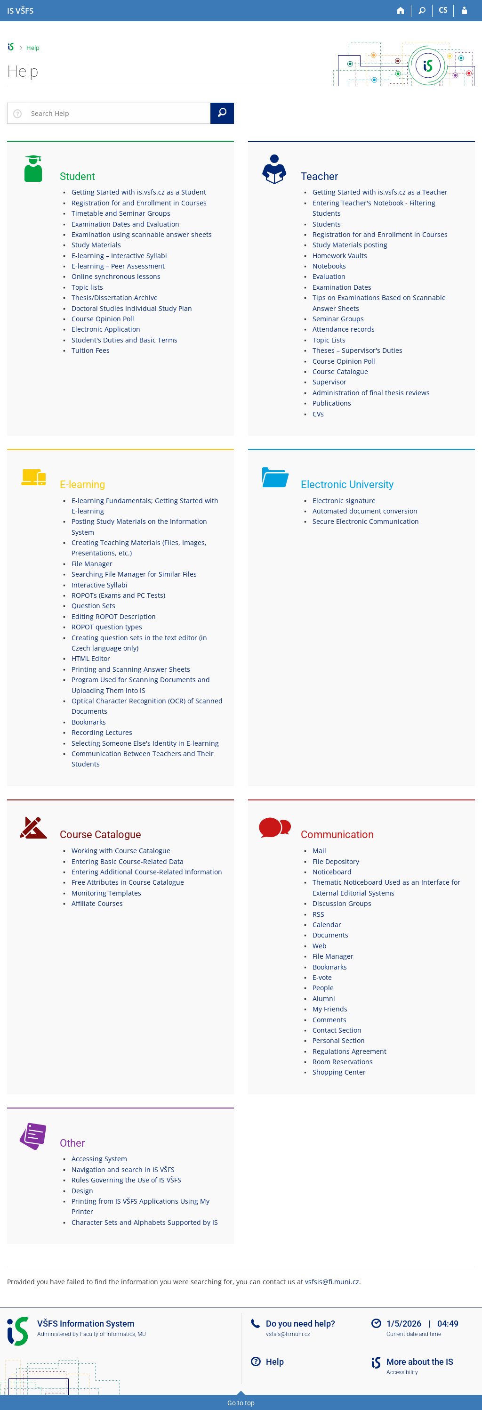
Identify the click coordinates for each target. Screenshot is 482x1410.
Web (320, 945)
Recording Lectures (102, 732)
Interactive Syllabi (100, 584)
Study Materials (96, 244)
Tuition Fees (91, 350)
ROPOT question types (107, 626)
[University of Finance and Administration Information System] (20, 11)
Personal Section (339, 1040)
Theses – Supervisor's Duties (357, 350)
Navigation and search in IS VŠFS (123, 1169)
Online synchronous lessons (116, 276)
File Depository (336, 861)
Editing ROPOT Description (114, 616)
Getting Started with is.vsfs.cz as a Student (139, 191)
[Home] (400, 11)
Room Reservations (343, 1061)
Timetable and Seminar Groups (121, 213)
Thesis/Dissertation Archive (115, 297)
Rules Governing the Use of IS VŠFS (126, 1179)
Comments (329, 1019)
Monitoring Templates (106, 892)
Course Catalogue (340, 371)
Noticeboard (332, 871)
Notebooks (329, 265)
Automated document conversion (365, 510)
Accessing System (99, 1158)
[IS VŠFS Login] (464, 11)
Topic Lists (329, 339)
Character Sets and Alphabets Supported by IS (145, 1222)
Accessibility (402, 1372)
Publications (332, 403)
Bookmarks (89, 721)
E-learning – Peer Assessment (118, 265)
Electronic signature (344, 500)
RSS (318, 914)
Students (327, 224)
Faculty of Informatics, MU (113, 1334)
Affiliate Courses (97, 903)
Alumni (324, 998)
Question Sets (93, 605)
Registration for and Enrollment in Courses (139, 202)
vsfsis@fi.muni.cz (332, 1281)
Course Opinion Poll (103, 318)
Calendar (327, 924)
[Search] (422, 11)
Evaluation (329, 276)
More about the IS (419, 1362)
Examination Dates (342, 287)
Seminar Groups (338, 318)
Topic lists (87, 287)
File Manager (92, 563)
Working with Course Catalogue (121, 850)
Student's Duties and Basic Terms (124, 339)
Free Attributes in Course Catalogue (128, 882)
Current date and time (413, 1334)
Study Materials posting (350, 244)
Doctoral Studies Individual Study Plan (132, 308)
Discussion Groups (342, 903)
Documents (330, 934)
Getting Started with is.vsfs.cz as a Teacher (380, 191)
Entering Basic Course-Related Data (128, 861)
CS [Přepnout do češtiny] (443, 10)
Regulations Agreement (349, 1051)
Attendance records (344, 329)
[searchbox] (118, 113)
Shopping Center (339, 1072)
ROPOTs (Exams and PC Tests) (118, 595)
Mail (319, 850)
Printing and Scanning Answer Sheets (131, 669)
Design (82, 1190)
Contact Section (337, 1030)
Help (33, 47)
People (323, 987)
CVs (318, 413)
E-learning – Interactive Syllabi (119, 255)
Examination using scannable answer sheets (142, 234)
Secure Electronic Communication (366, 521)
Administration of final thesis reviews (371, 392)
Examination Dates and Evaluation (125, 224)
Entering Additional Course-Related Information (147, 871)
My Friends (330, 1008)
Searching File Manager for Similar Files (134, 574)
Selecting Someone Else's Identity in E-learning (145, 743)
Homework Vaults (340, 255)
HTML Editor (91, 658)
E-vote (322, 977)
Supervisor (329, 381)
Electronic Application (106, 329)
